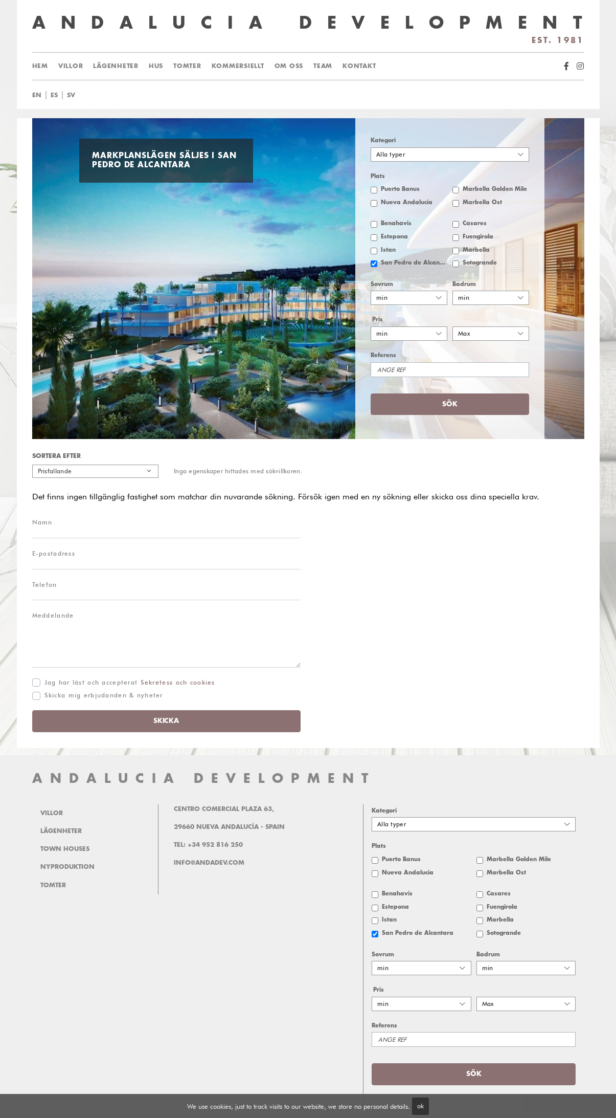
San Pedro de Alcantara (414, 263)
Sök (449, 404)
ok (420, 1106)
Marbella (476, 250)
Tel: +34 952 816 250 (208, 845)
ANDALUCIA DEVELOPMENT (204, 778)
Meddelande (53, 615)
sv (71, 95)
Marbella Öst (482, 202)
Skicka (165, 720)
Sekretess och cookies (178, 682)
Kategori (383, 140)
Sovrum (382, 284)
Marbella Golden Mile (495, 189)
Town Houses (64, 849)
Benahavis (396, 223)
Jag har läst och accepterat (129, 682)
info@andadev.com (209, 863)
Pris (377, 319)
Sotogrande (480, 263)
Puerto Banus (400, 189)
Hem (40, 66)
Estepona (394, 236)
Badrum (464, 284)
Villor (70, 66)
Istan (388, 250)
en (36, 95)
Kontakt (359, 66)
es (54, 95)
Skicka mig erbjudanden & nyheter (103, 695)
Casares (475, 223)
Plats (378, 176)
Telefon (44, 584)
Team (322, 66)
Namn (42, 522)
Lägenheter (116, 66)
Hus (156, 66)
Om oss (289, 66)
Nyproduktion (67, 867)
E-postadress (53, 553)
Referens (383, 355)
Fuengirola (478, 236)
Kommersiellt (238, 66)
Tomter (187, 66)
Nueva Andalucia (406, 202)
